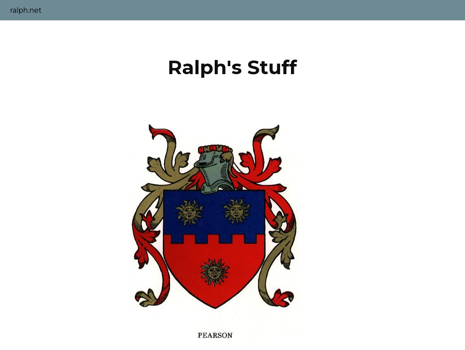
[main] (232, 67)
